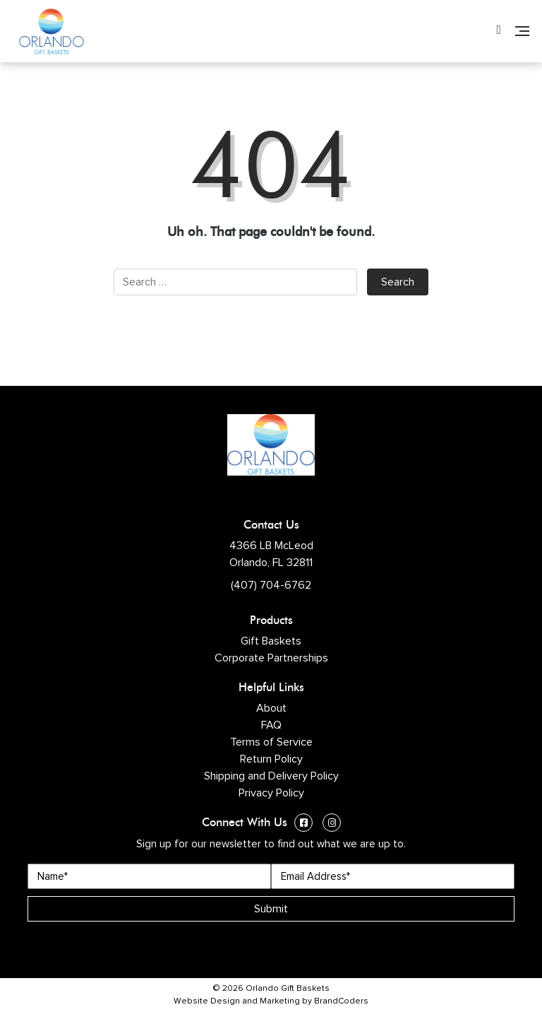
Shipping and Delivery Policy (271, 776)
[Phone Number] (498, 31)
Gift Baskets (271, 641)
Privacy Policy (271, 793)
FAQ (271, 725)
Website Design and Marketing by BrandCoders (271, 1001)
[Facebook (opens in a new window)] (303, 824)
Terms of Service (271, 742)
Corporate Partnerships (271, 658)
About (271, 708)
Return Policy (271, 759)
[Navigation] (522, 31)
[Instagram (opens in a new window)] (332, 824)
